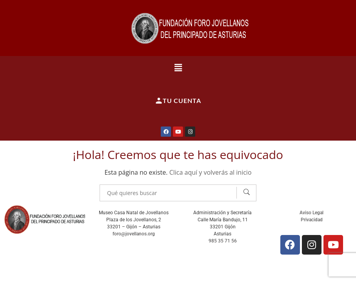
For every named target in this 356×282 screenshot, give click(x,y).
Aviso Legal (311, 212)
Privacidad (312, 219)
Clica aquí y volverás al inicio (210, 172)
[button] (178, 67)
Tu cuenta (178, 101)
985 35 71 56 (223, 241)
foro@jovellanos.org (134, 234)
